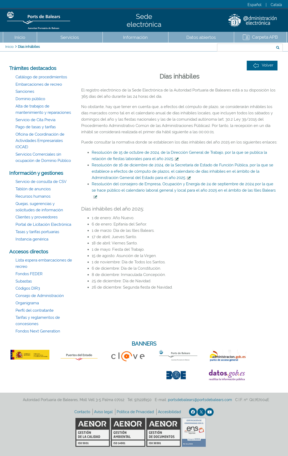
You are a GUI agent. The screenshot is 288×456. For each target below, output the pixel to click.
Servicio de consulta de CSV (41, 181)
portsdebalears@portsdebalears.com (200, 400)
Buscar (199, 48)
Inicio (19, 37)
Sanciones (25, 91)
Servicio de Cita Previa (35, 119)
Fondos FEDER (29, 273)
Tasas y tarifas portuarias (37, 231)
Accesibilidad (170, 412)
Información (135, 37)
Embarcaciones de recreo (39, 84)
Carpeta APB (265, 37)
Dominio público (30, 98)
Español (254, 5)
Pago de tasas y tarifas (36, 127)
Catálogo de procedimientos (41, 77)
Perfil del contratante (35, 310)
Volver (263, 65)
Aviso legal (104, 412)
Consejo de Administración (40, 295)
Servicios (69, 37)
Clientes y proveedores (37, 217)
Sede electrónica (144, 20)
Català (276, 5)
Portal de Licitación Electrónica (43, 224)
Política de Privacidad (136, 412)
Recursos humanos (33, 196)
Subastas (24, 281)
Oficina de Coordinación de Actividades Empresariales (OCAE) (40, 140)
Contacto (82, 412)
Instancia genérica (32, 239)
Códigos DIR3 (28, 288)
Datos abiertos (201, 37)
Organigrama (27, 303)
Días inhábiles (29, 47)
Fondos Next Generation (38, 331)
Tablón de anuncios (33, 189)
